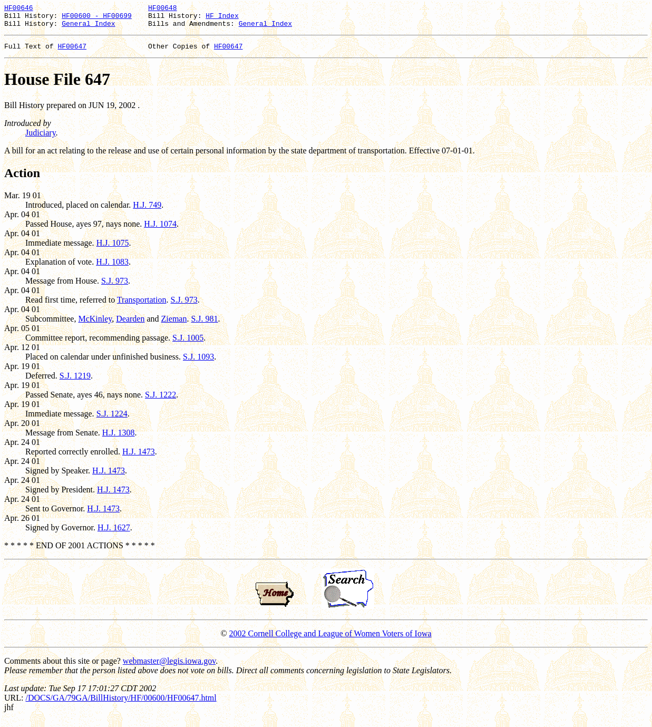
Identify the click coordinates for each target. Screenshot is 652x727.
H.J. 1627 (114, 533)
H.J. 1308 (118, 438)
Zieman (174, 325)
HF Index (222, 18)
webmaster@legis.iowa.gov (169, 667)
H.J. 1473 (138, 457)
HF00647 (71, 52)
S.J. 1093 (198, 362)
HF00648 (162, 9)
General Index (88, 28)
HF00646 (18, 9)
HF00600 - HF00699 (97, 18)
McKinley (95, 325)
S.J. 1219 (75, 381)
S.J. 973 (114, 287)
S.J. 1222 (160, 400)
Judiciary (40, 138)
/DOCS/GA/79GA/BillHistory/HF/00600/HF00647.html (120, 704)
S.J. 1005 (187, 344)
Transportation (142, 306)
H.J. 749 (147, 211)
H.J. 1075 (112, 249)
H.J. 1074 (160, 230)
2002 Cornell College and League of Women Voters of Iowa (330, 639)
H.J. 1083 (112, 268)
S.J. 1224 (112, 419)
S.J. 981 (204, 325)
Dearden (130, 325)
